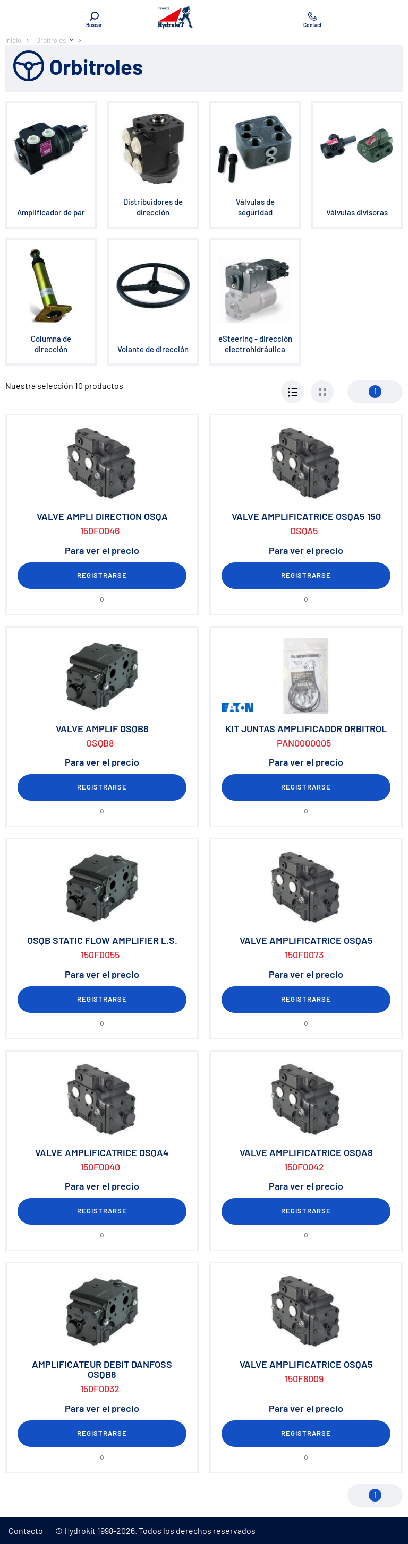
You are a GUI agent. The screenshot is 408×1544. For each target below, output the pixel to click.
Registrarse (102, 575)
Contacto (25, 1530)
